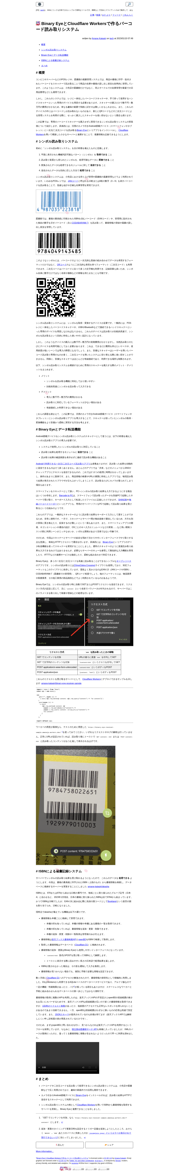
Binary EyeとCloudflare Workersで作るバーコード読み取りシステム (62, 1161)
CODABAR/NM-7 (80, 223)
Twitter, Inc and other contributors (81, 1163)
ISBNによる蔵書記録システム (55, 60)
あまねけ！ (99, 1163)
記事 (92, 15)
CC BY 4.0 (108, 1161)
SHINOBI (122, 500)
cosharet (43, 10)
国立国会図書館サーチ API (84, 1032)
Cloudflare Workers (91, 679)
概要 (43, 44)
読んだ (59, 1147)
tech (112, 38)
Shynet (118, 1163)
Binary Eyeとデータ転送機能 (54, 55)
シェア (109, 1147)
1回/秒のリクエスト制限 (53, 1009)
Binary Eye (82, 130)
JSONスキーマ (62, 1018)
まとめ (44, 66)
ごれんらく (128, 15)
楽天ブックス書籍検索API (64, 943)
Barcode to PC (66, 495)
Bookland (112, 905)
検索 (98, 15)
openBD (82, 943)
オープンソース (123, 561)
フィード (116, 15)
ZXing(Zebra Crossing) (84, 565)
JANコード (73, 181)
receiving (75, 1166)
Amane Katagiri (120, 1161)
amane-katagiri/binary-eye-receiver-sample (61, 683)
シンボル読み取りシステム (54, 50)
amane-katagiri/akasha (98, 890)
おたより (106, 15)
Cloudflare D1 (81, 948)
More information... (44, 1154)
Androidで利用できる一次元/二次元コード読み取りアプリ (63, 464)
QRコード (62, 265)
